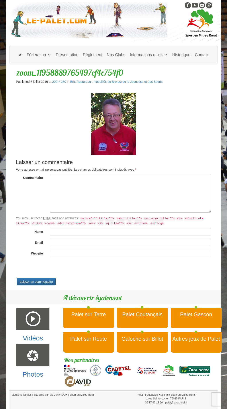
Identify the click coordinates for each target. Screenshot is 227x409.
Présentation (67, 55)
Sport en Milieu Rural (82, 394)
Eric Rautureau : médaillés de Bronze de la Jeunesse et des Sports (116, 81)
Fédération (39, 55)
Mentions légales (21, 394)
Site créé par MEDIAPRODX (50, 394)
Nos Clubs (116, 55)
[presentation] (49, 269)
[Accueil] (20, 55)
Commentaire (33, 178)
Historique (181, 55)
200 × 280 (59, 81)
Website (37, 253)
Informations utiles (149, 55)
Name (39, 231)
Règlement (92, 55)
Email (39, 242)
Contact (202, 55)
